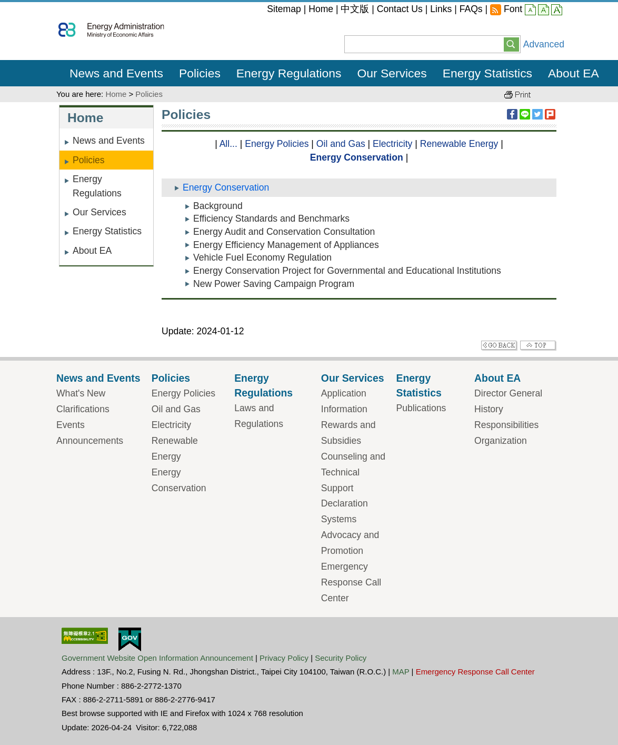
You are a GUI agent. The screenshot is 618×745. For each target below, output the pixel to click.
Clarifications (82, 409)
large (556, 10)
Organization (500, 440)
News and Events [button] (116, 73)
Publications (421, 408)
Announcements (89, 440)
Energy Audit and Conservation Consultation (284, 231)
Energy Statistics (107, 231)
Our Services (99, 212)
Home (320, 9)
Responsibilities (506, 425)
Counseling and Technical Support (353, 472)
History (488, 409)
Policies (149, 94)
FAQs (471, 9)
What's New (80, 393)
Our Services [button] (392, 73)
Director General (508, 393)
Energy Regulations (97, 186)
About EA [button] (573, 73)
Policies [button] (200, 73)
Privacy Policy (284, 657)
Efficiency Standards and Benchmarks (271, 218)
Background (218, 206)
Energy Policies (276, 143)
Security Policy (340, 657)
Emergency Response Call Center (351, 582)
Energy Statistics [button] (487, 73)
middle (543, 10)
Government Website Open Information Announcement (157, 657)
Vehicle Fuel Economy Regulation (262, 257)
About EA (92, 250)
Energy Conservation (356, 157)
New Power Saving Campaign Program (273, 284)
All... (228, 143)
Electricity (392, 143)
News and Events (109, 140)
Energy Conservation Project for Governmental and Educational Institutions (347, 270)
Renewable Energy (459, 143)
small (530, 10)
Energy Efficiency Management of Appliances (286, 245)
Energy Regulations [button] (289, 73)
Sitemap (284, 9)
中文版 (355, 9)
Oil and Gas (340, 143)
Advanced (543, 44)
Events (70, 425)
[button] (511, 43)
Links (441, 9)
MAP (400, 671)
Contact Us (400, 9)
